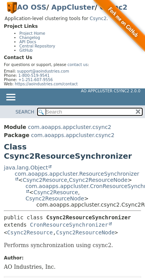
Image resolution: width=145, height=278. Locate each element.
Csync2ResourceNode (98, 180)
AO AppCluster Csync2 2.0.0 (110, 91)
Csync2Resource (45, 180)
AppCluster (73, 7)
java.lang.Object (26, 167)
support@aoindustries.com (43, 71)
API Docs (27, 42)
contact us (78, 65)
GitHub (26, 50)
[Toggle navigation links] (10, 97)
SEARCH (24, 112)
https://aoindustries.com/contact (46, 84)
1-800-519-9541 (34, 75)
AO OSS (31, 7)
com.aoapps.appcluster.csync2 (69, 127)
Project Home (32, 33)
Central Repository (37, 46)
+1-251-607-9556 (36, 80)
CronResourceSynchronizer (69, 225)
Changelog (29, 38)
